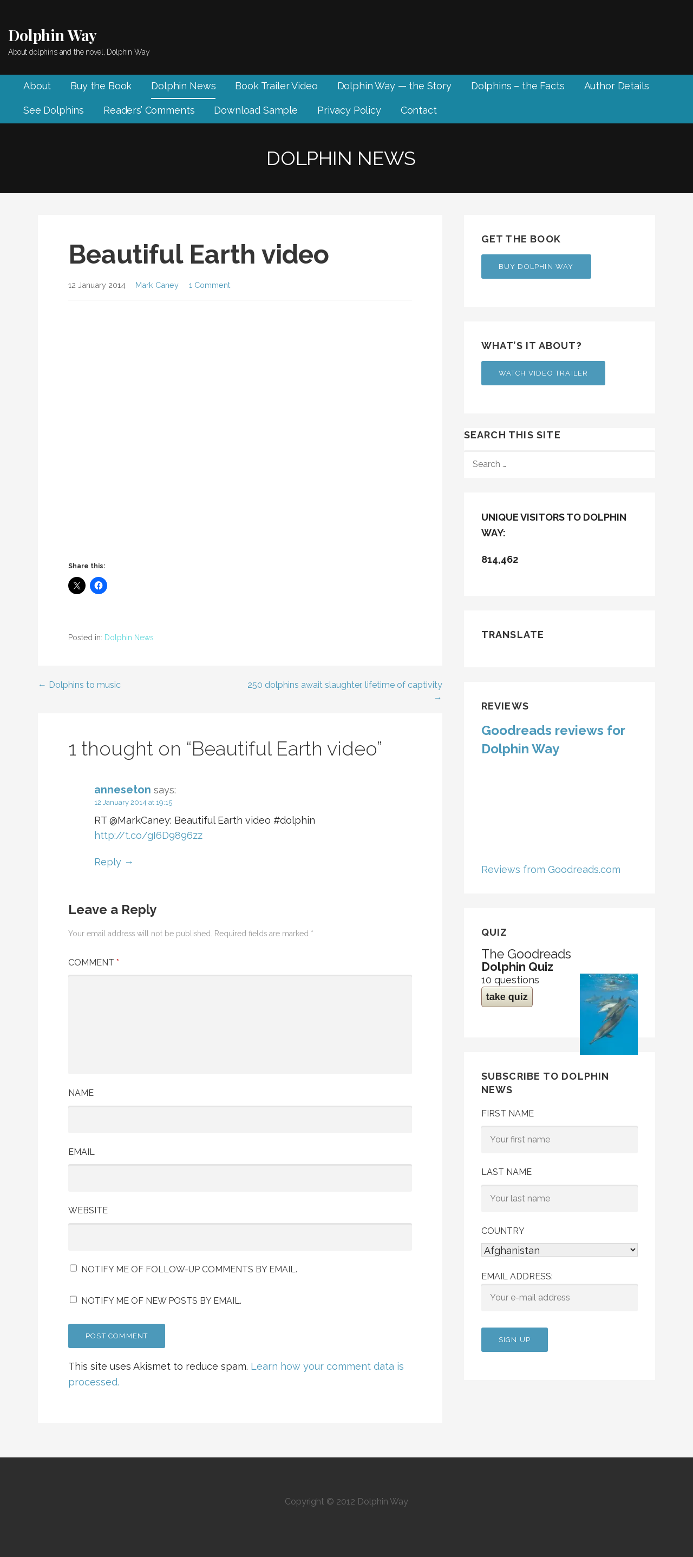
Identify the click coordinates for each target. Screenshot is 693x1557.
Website (88, 1210)
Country (503, 1231)
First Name (507, 1113)
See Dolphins (53, 110)
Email (81, 1152)
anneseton (122, 789)
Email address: (559, 1291)
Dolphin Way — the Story (394, 85)
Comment (93, 962)
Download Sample (256, 110)
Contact (419, 110)
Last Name (506, 1172)
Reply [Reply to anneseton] (107, 862)
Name (81, 1093)
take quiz (507, 996)
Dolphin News (183, 85)
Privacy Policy (349, 110)
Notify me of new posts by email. (161, 1301)
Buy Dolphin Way (536, 266)
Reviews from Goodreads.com (550, 869)
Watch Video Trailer (544, 373)
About (37, 85)
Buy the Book (101, 85)
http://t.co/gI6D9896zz (148, 835)
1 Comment (209, 285)
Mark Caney (157, 285)
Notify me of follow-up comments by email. (189, 1269)
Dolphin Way (52, 35)
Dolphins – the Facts (518, 85)
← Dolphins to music (79, 685)
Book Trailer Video (276, 85)
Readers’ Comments (148, 110)
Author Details (616, 85)
